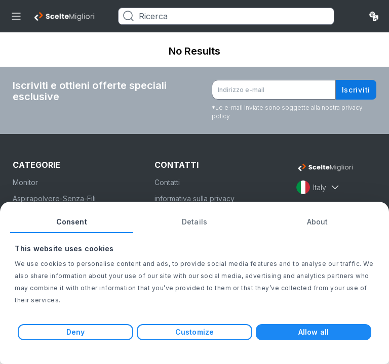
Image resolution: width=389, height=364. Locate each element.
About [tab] (317, 221)
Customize (194, 332)
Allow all (313, 332)
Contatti (167, 182)
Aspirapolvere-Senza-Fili (54, 198)
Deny (75, 332)
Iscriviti (356, 89)
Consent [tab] (71, 221)
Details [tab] (194, 221)
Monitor (25, 182)
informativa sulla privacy (194, 198)
